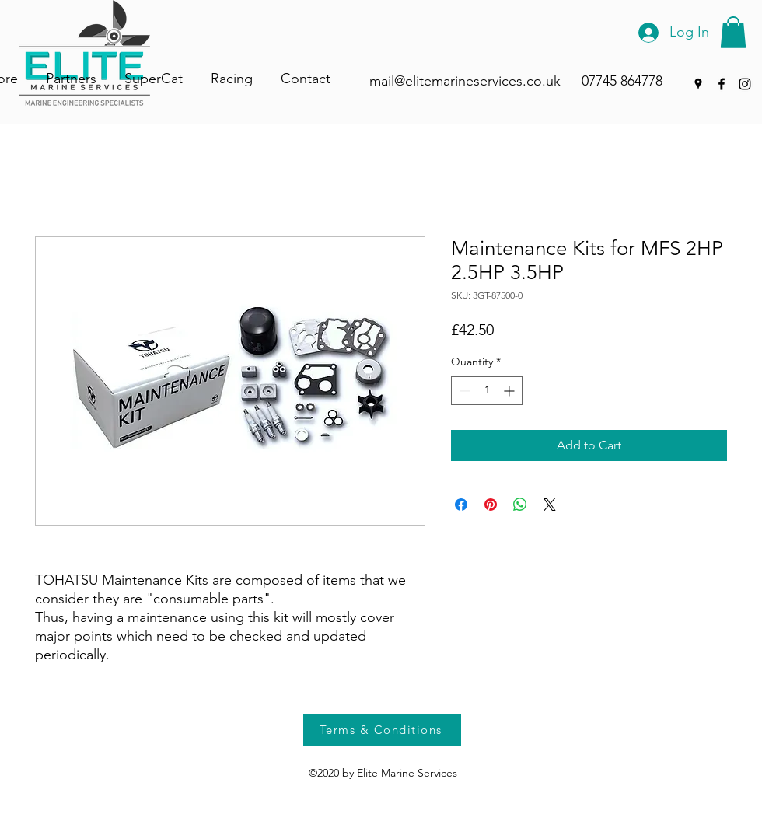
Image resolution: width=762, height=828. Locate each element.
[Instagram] (745, 84)
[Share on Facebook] (461, 504)
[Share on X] (549, 504)
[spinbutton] (487, 390)
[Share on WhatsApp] (520, 504)
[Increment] (510, 390)
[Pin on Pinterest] (490, 504)
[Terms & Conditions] (382, 730)
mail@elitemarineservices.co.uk (465, 80)
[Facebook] (721, 84)
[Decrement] (463, 390)
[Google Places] (698, 84)
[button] (733, 32)
